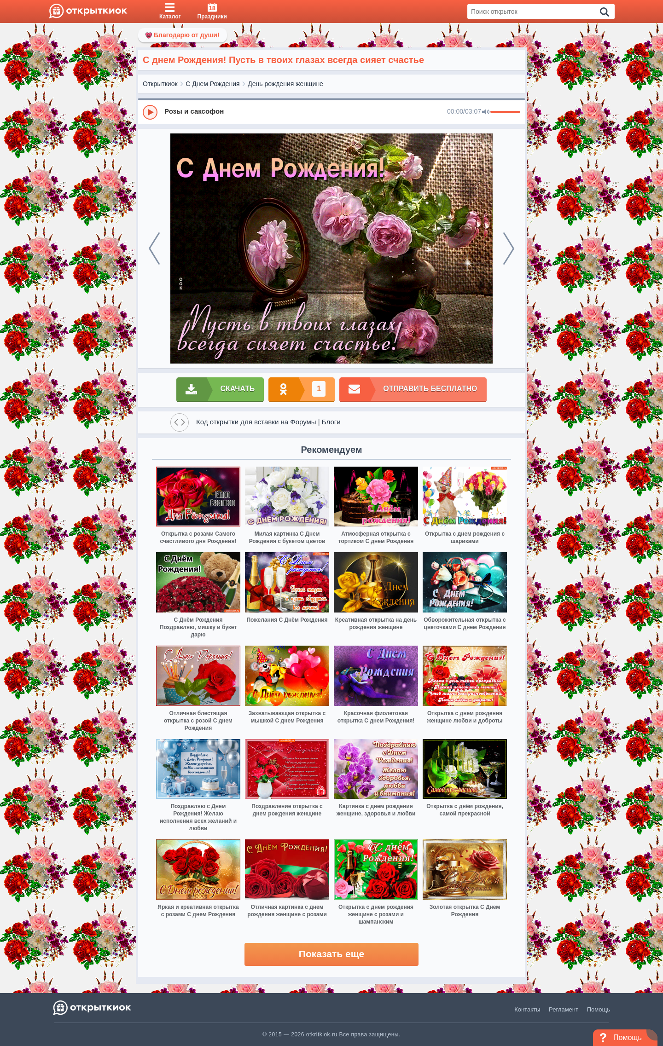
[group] (331, 111)
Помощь (598, 1009)
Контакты (527, 1009)
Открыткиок (160, 83)
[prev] (154, 248)
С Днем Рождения (212, 83)
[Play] (150, 112)
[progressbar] (505, 112)
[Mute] (485, 112)
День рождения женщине (285, 83)
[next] (509, 248)
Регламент (563, 1009)
